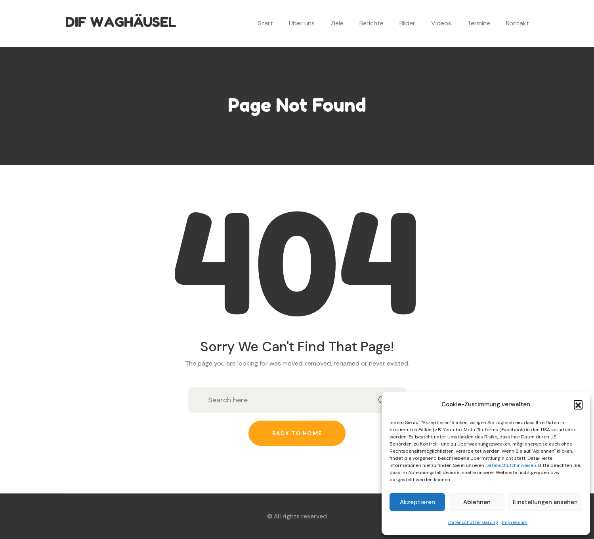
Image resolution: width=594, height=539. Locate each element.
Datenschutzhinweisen (510, 465)
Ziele (337, 23)
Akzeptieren (417, 502)
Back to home (297, 433)
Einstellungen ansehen (545, 502)
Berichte (371, 23)
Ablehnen (477, 502)
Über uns (302, 23)
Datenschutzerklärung (473, 522)
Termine (478, 23)
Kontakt (517, 23)
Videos (441, 23)
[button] (578, 404)
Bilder (407, 23)
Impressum (514, 522)
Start (265, 23)
